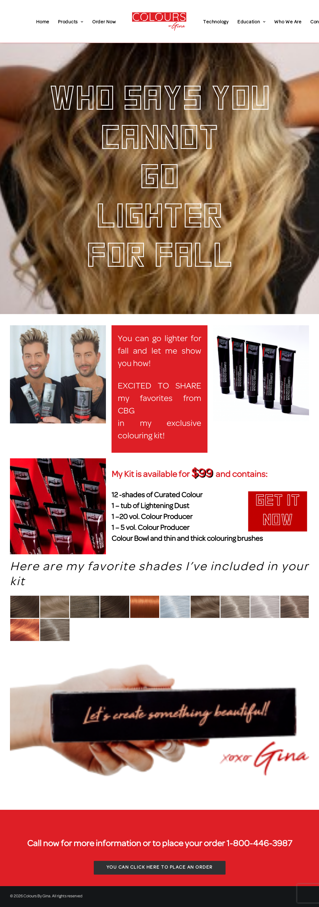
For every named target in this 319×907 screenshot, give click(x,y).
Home (42, 22)
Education (251, 22)
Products (70, 22)
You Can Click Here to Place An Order (160, 868)
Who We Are (288, 22)
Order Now (104, 22)
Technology (216, 22)
